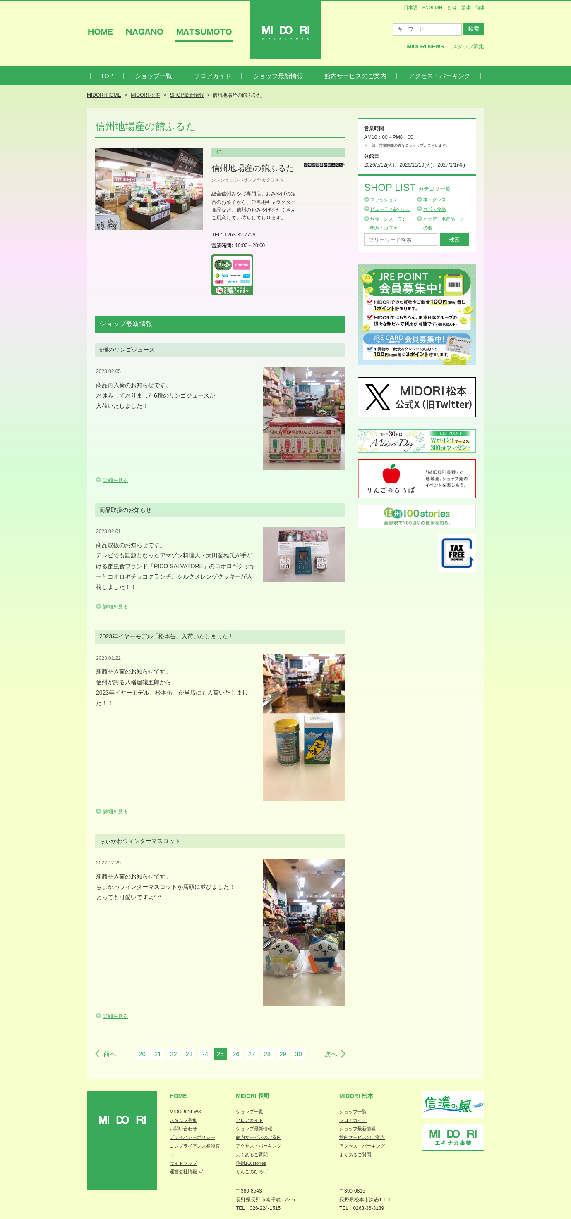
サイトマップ (183, 1163)
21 (157, 1053)
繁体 (465, 7)
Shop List (407, 187)
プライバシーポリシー (192, 1137)
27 (251, 1053)
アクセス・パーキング (439, 76)
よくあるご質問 (252, 1154)
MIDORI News (425, 46)
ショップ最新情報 (278, 76)
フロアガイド (212, 76)
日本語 (410, 7)
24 (204, 1053)
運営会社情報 (183, 1171)
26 (236, 1053)
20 (142, 1053)
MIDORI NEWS (185, 1111)
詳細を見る (115, 480)
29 (282, 1053)
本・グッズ (434, 199)
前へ (109, 1053)
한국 (451, 7)
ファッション (384, 199)
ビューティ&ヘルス (390, 209)
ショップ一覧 (153, 76)
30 (298, 1053)
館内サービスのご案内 (355, 76)
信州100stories (251, 1163)
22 (173, 1053)
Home (178, 1096)
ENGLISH (432, 7)
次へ (331, 1053)
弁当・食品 (434, 209)
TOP (107, 76)
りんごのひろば (252, 1171)
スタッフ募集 (468, 46)
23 (189, 1053)
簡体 (480, 7)
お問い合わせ (183, 1128)
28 (267, 1053)
